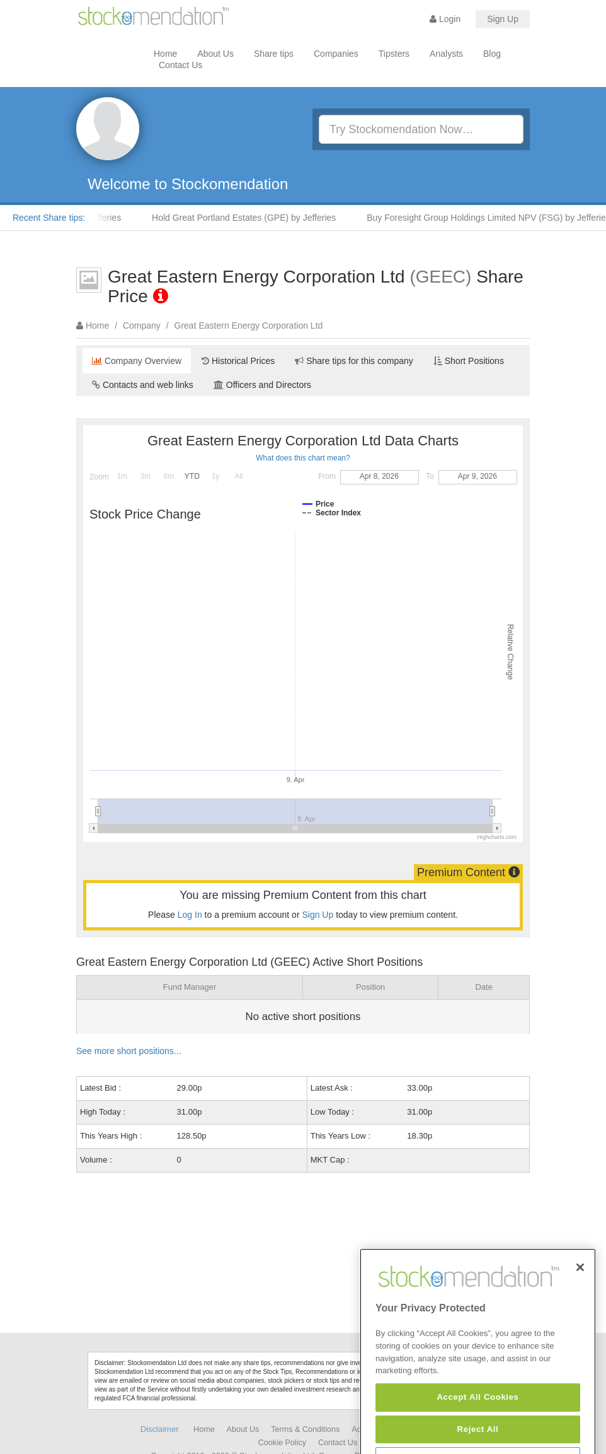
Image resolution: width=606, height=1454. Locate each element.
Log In (190, 915)
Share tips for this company (354, 361)
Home (165, 54)
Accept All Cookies (477, 1436)
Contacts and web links (142, 385)
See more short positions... (128, 1051)
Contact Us (180, 65)
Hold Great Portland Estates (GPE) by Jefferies (251, 218)
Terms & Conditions (305, 1429)
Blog (492, 54)
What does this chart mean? (303, 458)
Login (445, 19)
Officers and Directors (262, 385)
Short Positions (468, 361)
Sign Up (502, 19)
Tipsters (394, 54)
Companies (336, 54)
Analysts (446, 54)
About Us (215, 54)
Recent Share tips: (49, 218)
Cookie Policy (282, 1442)
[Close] (580, 1307)
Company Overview (136, 361)
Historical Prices (238, 361)
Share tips (274, 54)
